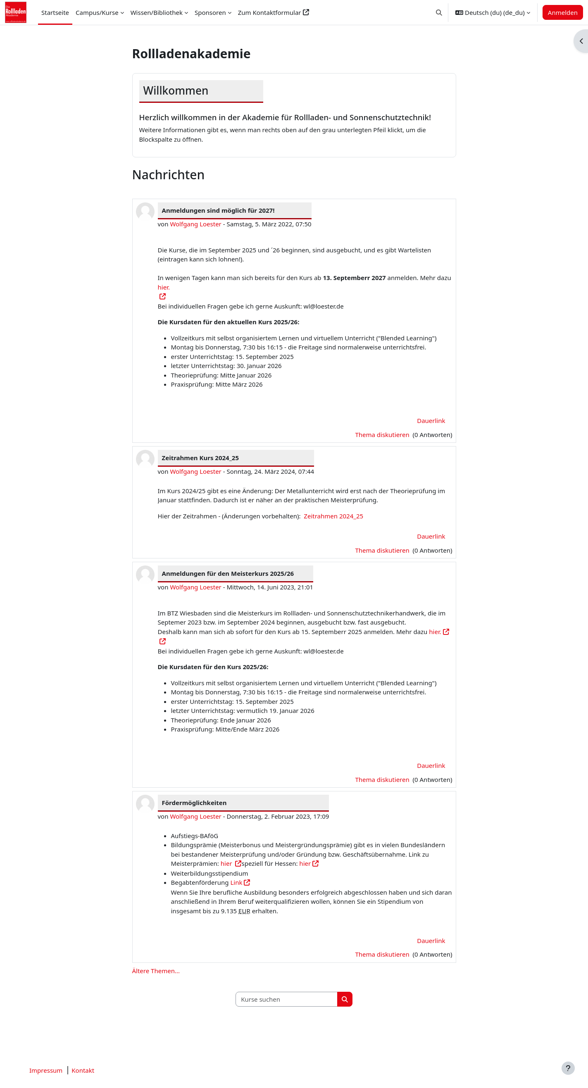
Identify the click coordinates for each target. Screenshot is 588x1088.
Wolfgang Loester (195, 224)
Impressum (45, 1070)
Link (236, 882)
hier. (435, 631)
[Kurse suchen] (287, 999)
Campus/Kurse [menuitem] (97, 12)
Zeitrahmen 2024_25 (333, 516)
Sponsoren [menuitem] (210, 12)
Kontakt (82, 1070)
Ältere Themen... (156, 971)
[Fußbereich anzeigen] (568, 1068)
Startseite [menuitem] (55, 12)
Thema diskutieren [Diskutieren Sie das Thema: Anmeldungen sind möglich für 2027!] (383, 434)
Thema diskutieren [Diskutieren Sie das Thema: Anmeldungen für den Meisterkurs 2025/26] (383, 779)
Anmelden (563, 12)
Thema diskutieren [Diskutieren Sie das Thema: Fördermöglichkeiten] (383, 954)
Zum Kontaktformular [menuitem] (269, 12)
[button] (439, 12)
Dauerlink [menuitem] (431, 420)
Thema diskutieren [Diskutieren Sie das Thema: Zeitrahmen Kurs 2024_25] (383, 550)
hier (227, 863)
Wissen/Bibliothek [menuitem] (157, 12)
